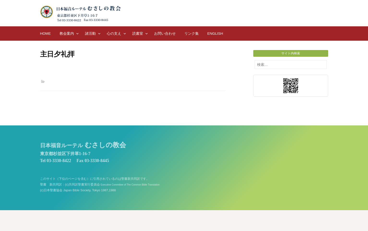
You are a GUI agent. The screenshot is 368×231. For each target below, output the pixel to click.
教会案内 (67, 33)
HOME (45, 33)
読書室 (137, 33)
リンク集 (191, 33)
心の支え (114, 33)
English (215, 33)
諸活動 (90, 33)
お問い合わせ (165, 33)
